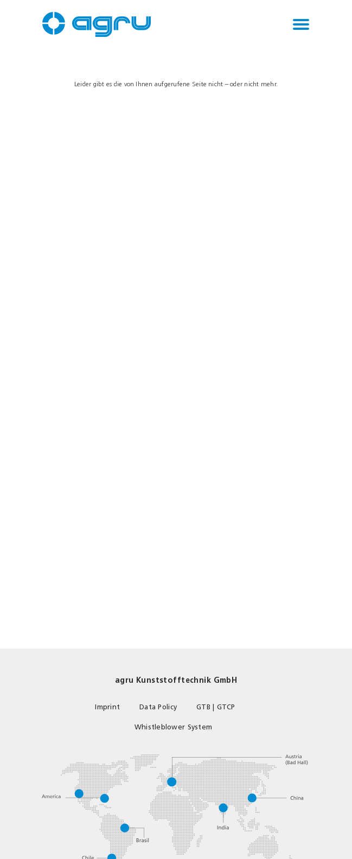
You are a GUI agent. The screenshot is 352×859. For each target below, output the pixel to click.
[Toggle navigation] (301, 24)
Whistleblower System (173, 727)
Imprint (107, 707)
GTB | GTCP (215, 707)
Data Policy (158, 707)
